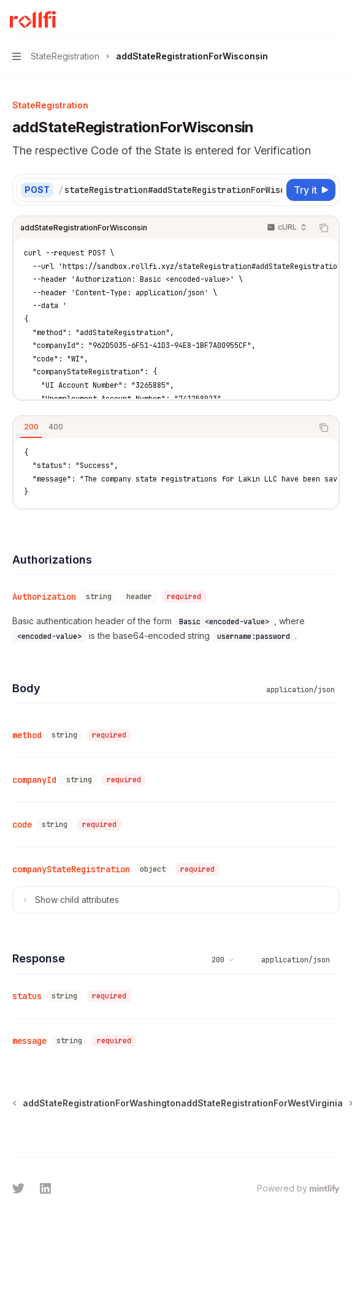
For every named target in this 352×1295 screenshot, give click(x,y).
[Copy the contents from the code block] (324, 228)
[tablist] (162, 427)
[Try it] (310, 190)
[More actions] (336, 19)
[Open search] (313, 19)
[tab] (31, 427)
